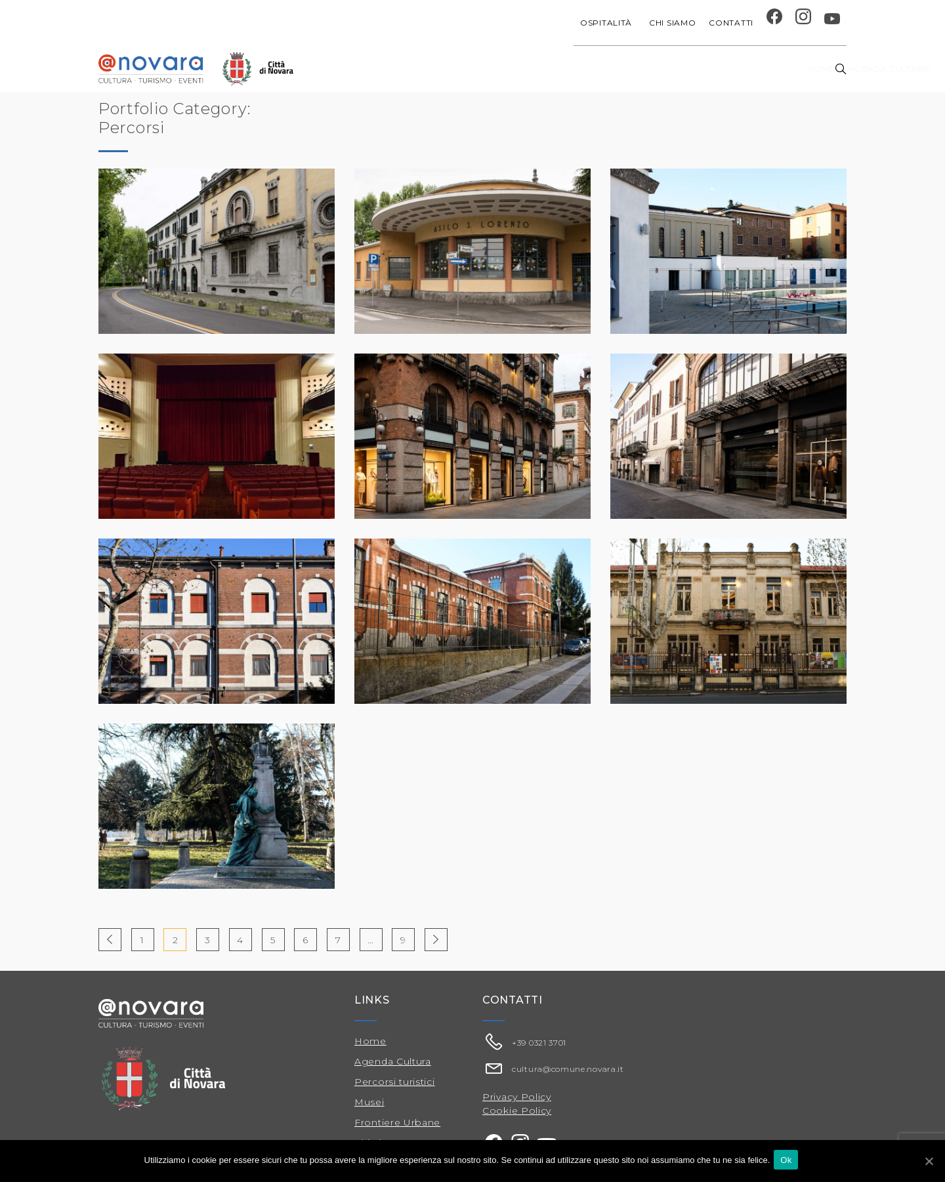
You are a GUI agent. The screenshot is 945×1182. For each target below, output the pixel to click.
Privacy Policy (516, 1097)
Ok (788, 1161)
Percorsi (753, 68)
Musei (369, 1102)
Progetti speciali (526, 68)
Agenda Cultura (392, 1061)
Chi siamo (672, 23)
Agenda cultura (424, 68)
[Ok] (928, 1161)
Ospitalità (608, 23)
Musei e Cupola (677, 68)
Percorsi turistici (394, 1082)
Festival (605, 68)
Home (354, 68)
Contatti (731, 23)
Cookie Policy (516, 1110)
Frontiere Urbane (397, 1122)
